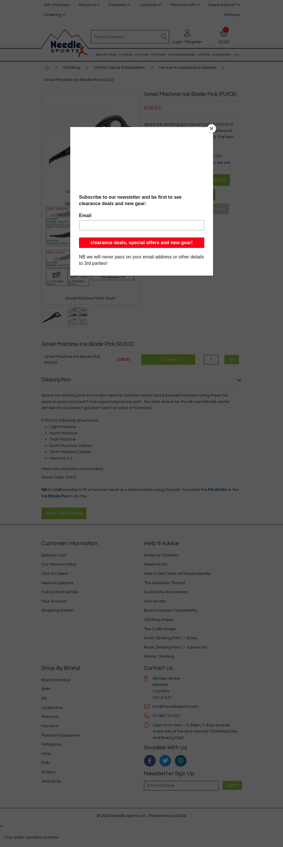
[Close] (211, 128)
